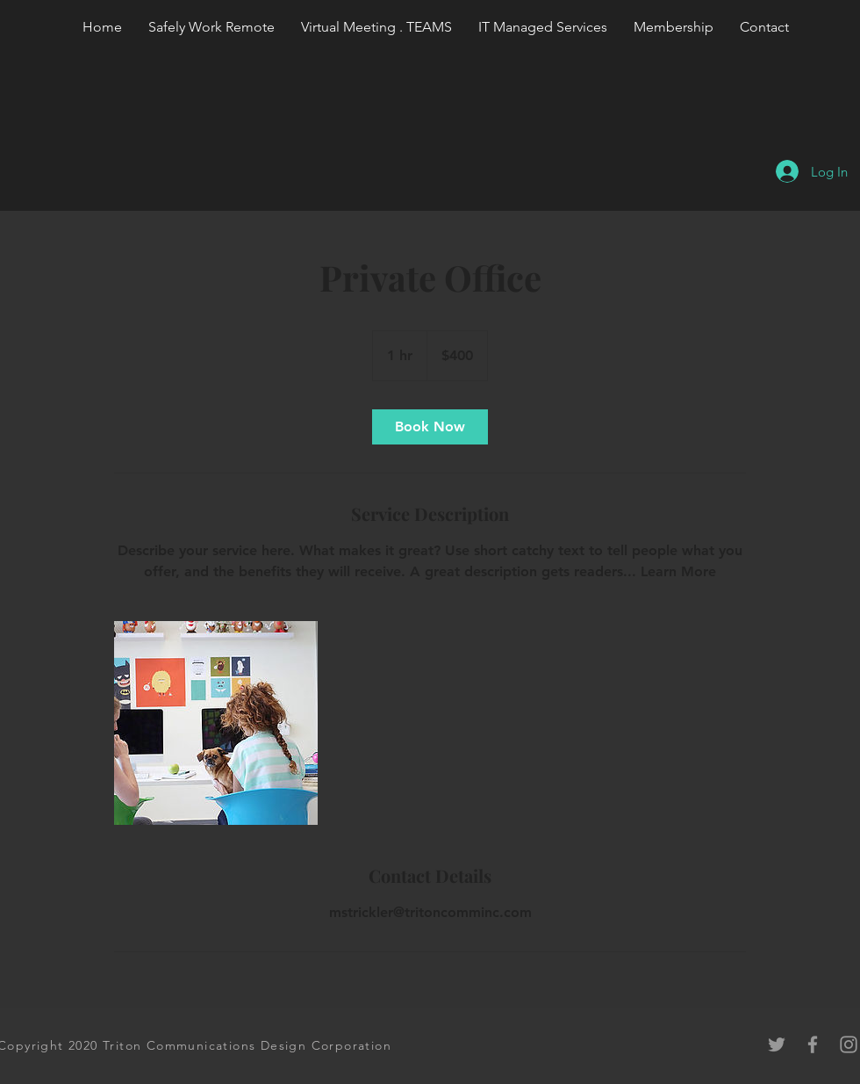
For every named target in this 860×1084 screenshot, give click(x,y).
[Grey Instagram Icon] (848, 1044)
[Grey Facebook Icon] (812, 1044)
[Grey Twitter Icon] (776, 1044)
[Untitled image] (216, 723)
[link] (430, 426)
